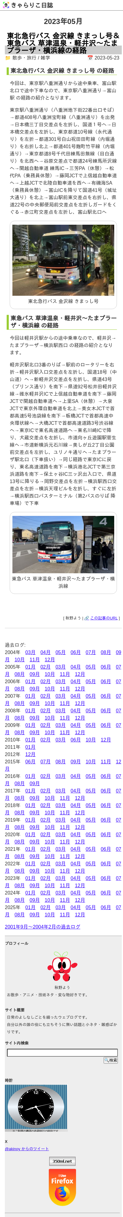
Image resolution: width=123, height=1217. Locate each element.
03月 (30, 652)
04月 (45, 652)
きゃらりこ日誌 (28, 5)
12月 (50, 659)
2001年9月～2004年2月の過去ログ (42, 926)
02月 (45, 667)
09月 (35, 674)
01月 (30, 667)
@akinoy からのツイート (27, 1149)
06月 (76, 652)
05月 (60, 652)
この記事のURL (104, 618)
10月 (20, 659)
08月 (106, 652)
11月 (35, 659)
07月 (91, 652)
